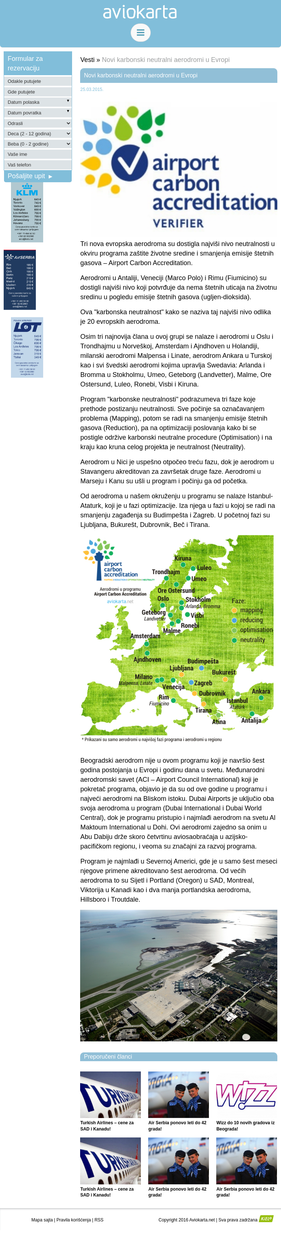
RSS (99, 1220)
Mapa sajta (42, 1220)
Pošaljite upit (30, 176)
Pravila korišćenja (73, 1220)
